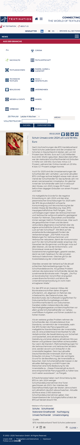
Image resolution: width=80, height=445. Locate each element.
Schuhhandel (47, 408)
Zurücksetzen (44, 125)
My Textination (9, 26)
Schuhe (35, 408)
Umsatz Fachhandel (41, 415)
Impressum (47, 439)
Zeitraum (13, 116)
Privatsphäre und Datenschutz (27, 439)
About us (24, 26)
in (40, 427)
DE (49, 31)
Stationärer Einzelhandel (43, 412)
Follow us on (12, 441)
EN (53, 31)
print (66, 427)
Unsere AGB (7, 439)
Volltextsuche (12, 121)
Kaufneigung (63, 412)
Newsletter (31, 31)
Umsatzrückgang (61, 415)
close (73, 428)
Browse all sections (70, 31)
